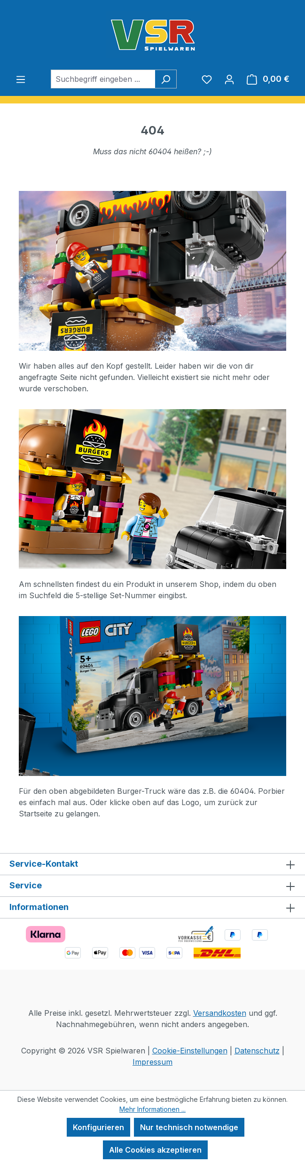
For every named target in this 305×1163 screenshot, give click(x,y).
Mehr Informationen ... (152, 1109)
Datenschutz (257, 1050)
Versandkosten (219, 1013)
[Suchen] (166, 79)
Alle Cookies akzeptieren (155, 1150)
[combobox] (103, 79)
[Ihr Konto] (229, 79)
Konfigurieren (98, 1127)
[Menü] (20, 79)
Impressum (152, 1062)
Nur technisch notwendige (189, 1127)
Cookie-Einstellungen (189, 1050)
